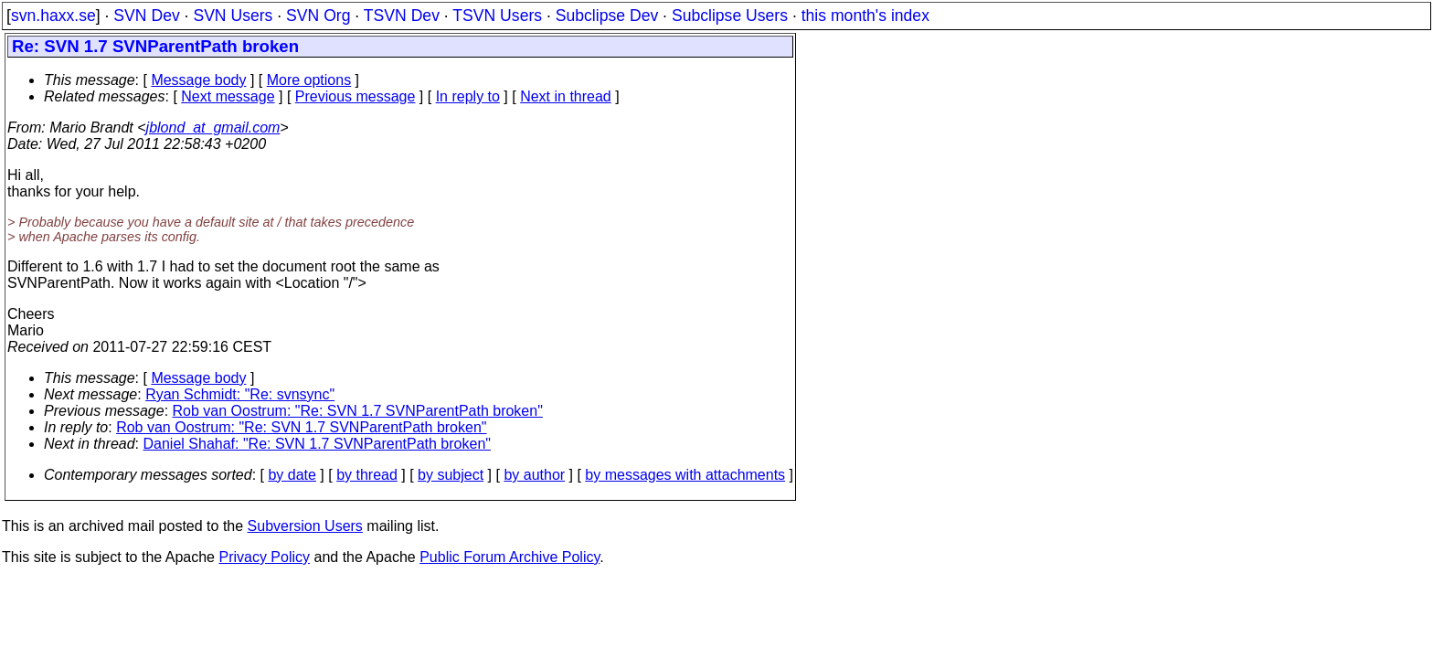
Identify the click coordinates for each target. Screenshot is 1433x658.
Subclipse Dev (607, 15)
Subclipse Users (730, 15)
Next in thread (565, 96)
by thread (367, 475)
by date (291, 475)
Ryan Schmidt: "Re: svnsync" (239, 394)
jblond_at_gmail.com (213, 127)
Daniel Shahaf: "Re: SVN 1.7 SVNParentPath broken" (317, 443)
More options (309, 80)
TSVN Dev (402, 15)
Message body (198, 80)
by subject (450, 475)
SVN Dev (146, 15)
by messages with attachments (685, 475)
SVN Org (318, 15)
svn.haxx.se (53, 15)
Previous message (355, 96)
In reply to (468, 96)
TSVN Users (497, 15)
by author (534, 475)
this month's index (865, 15)
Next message (227, 96)
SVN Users (232, 15)
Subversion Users (305, 526)
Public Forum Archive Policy (509, 557)
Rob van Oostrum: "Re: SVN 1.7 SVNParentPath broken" (358, 411)
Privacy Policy (264, 557)
